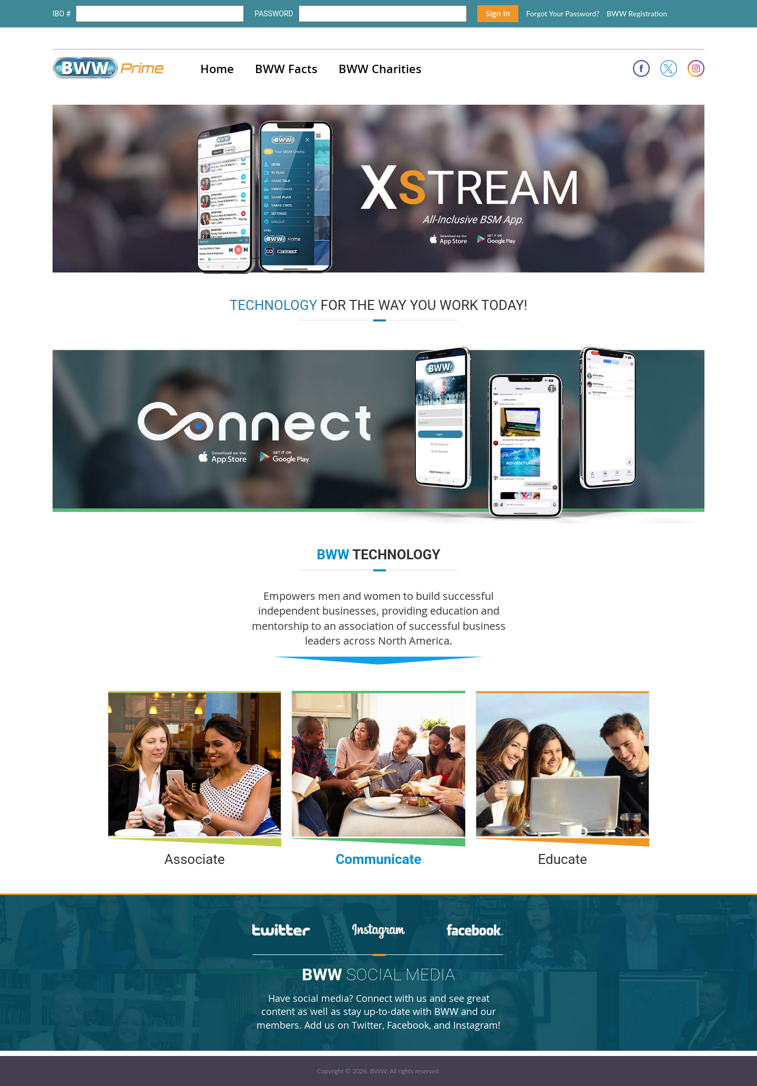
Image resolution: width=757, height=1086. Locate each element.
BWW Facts (286, 69)
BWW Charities (380, 69)
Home (217, 69)
